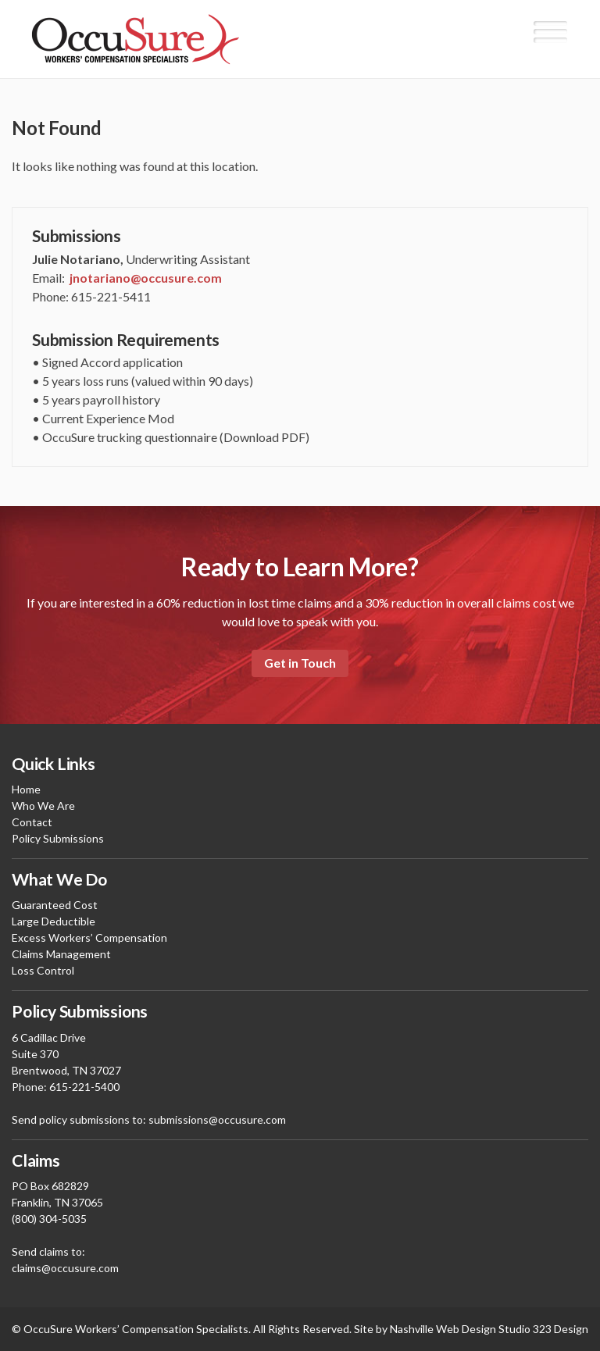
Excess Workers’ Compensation (89, 937)
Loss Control (43, 970)
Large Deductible (53, 921)
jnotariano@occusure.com (146, 277)
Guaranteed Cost (55, 904)
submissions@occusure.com (217, 1119)
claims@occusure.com (65, 1267)
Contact (32, 822)
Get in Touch (300, 662)
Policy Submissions (58, 838)
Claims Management (61, 954)
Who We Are (43, 805)
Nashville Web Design (443, 1328)
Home (26, 789)
